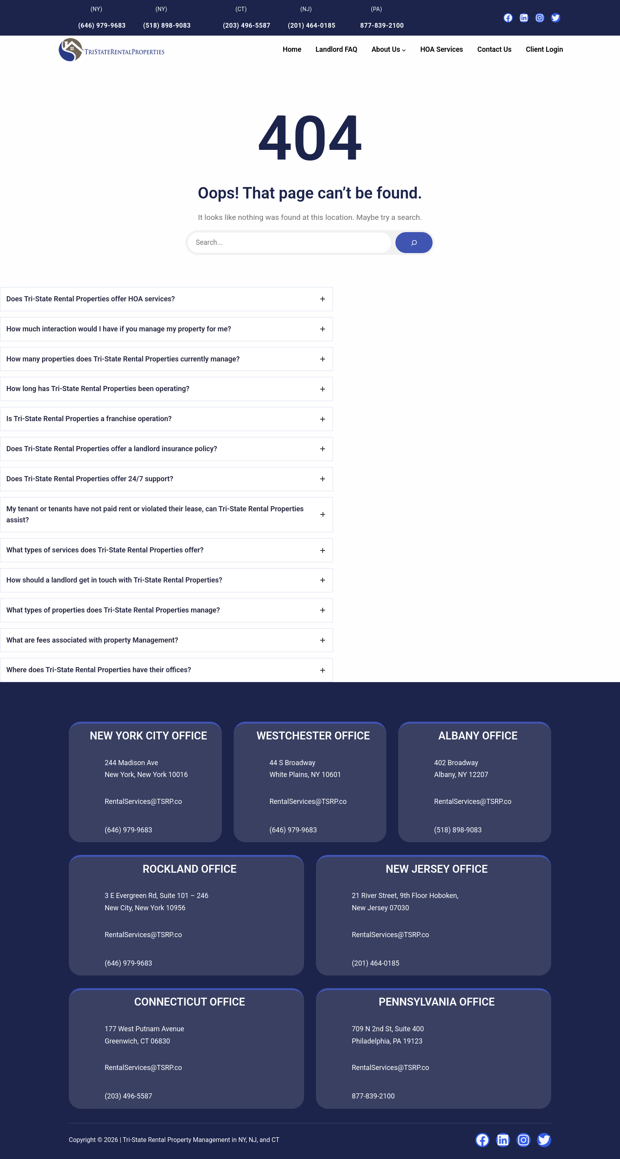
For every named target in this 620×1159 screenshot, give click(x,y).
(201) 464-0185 (311, 25)
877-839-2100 (382, 25)
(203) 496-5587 (246, 25)
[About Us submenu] (404, 49)
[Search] (414, 242)
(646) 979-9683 (102, 25)
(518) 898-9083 (167, 25)
